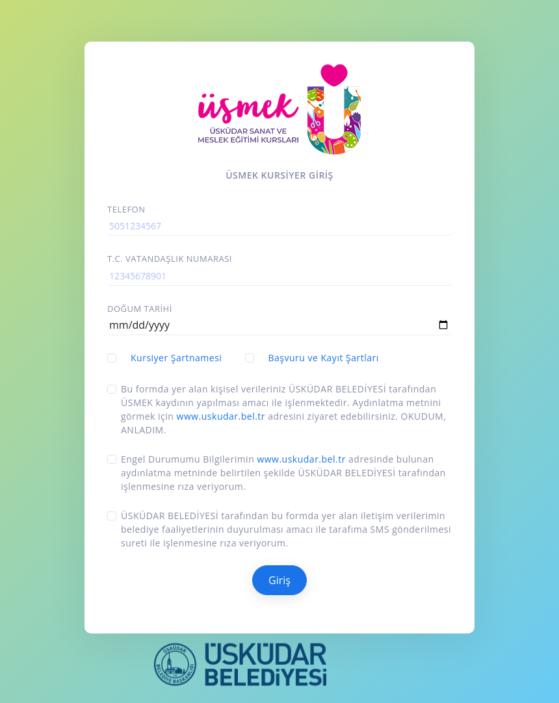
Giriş (279, 580)
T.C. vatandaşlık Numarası (169, 258)
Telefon (126, 209)
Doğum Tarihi (139, 308)
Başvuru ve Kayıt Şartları (323, 358)
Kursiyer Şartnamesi (176, 358)
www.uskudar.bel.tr (221, 416)
